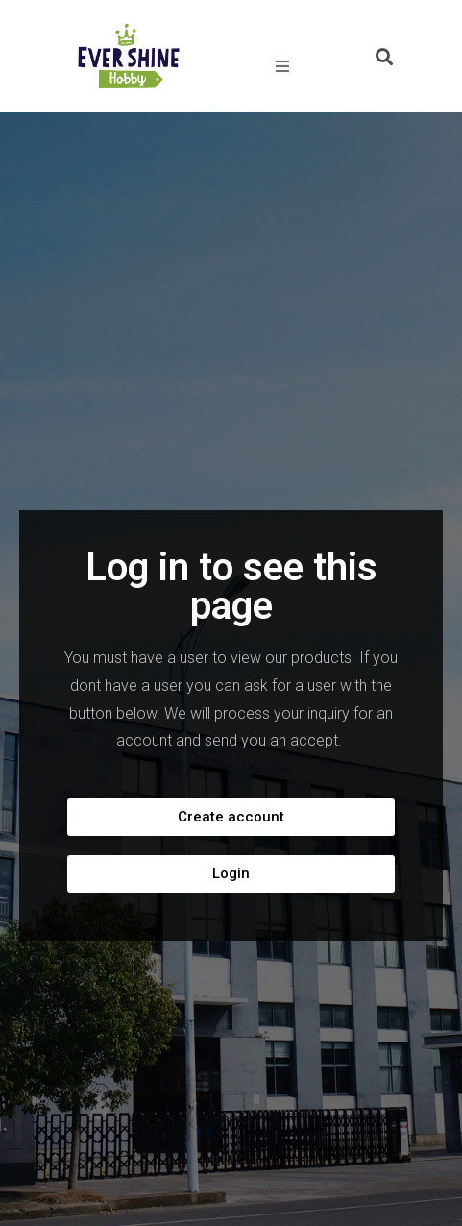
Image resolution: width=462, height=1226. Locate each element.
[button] (231, 817)
